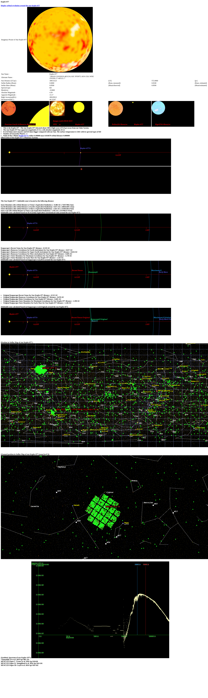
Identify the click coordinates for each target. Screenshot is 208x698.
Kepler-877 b (24, 136)
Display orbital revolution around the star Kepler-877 (20, 6)
